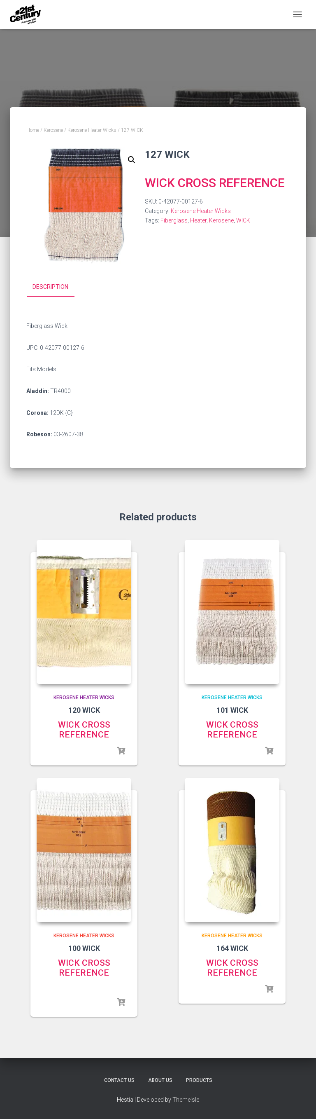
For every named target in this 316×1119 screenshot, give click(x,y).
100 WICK (84, 948)
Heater (198, 220)
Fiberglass (174, 220)
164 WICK (232, 948)
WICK (243, 220)
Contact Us (119, 1080)
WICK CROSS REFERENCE (215, 183)
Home (32, 130)
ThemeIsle (185, 1099)
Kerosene (53, 130)
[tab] (56, 287)
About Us (160, 1080)
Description (50, 286)
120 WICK (84, 710)
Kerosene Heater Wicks (91, 130)
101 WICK (232, 710)
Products (199, 1080)
